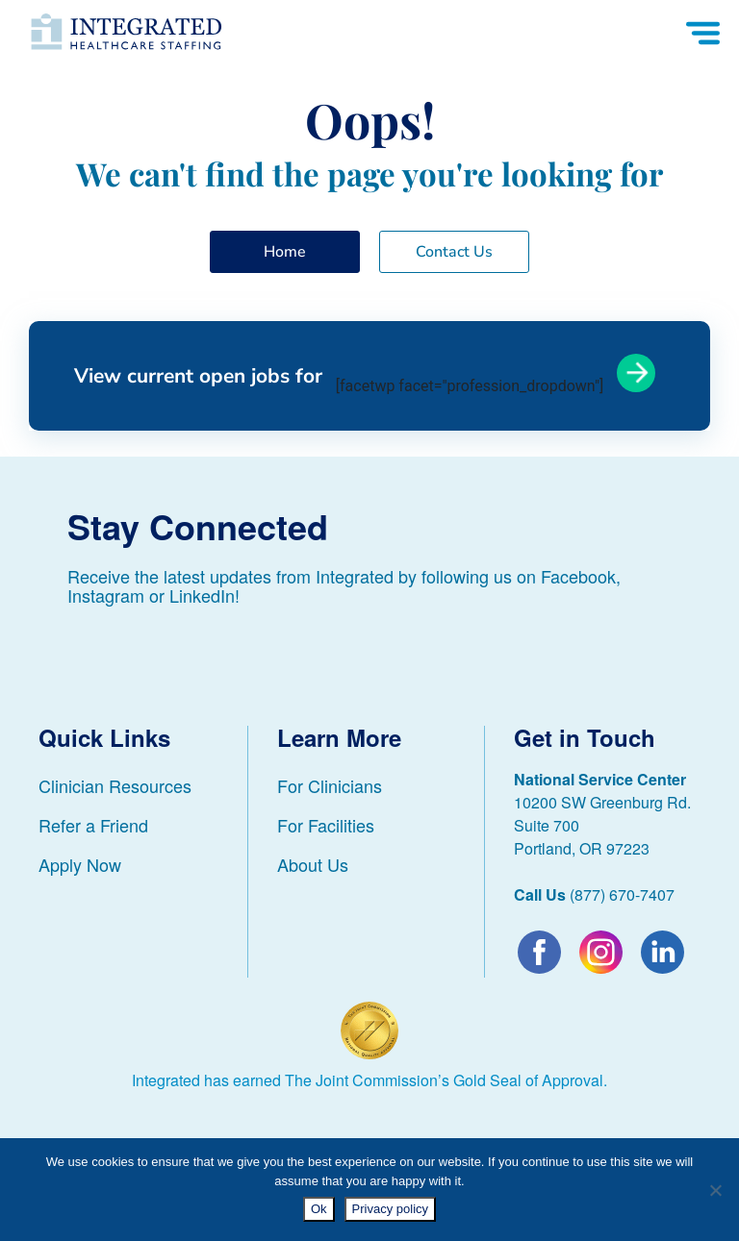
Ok (319, 1209)
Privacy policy (390, 1209)
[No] (715, 1190)
